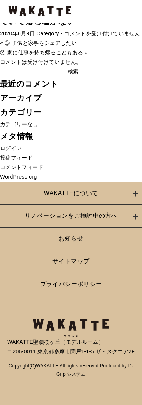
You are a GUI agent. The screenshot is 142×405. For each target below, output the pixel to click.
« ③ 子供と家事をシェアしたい (38, 43)
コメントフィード (22, 167)
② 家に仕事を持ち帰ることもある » (44, 52)
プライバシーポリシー (71, 284)
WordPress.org (18, 177)
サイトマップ (70, 261)
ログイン (11, 148)
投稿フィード (16, 158)
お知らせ (71, 238)
